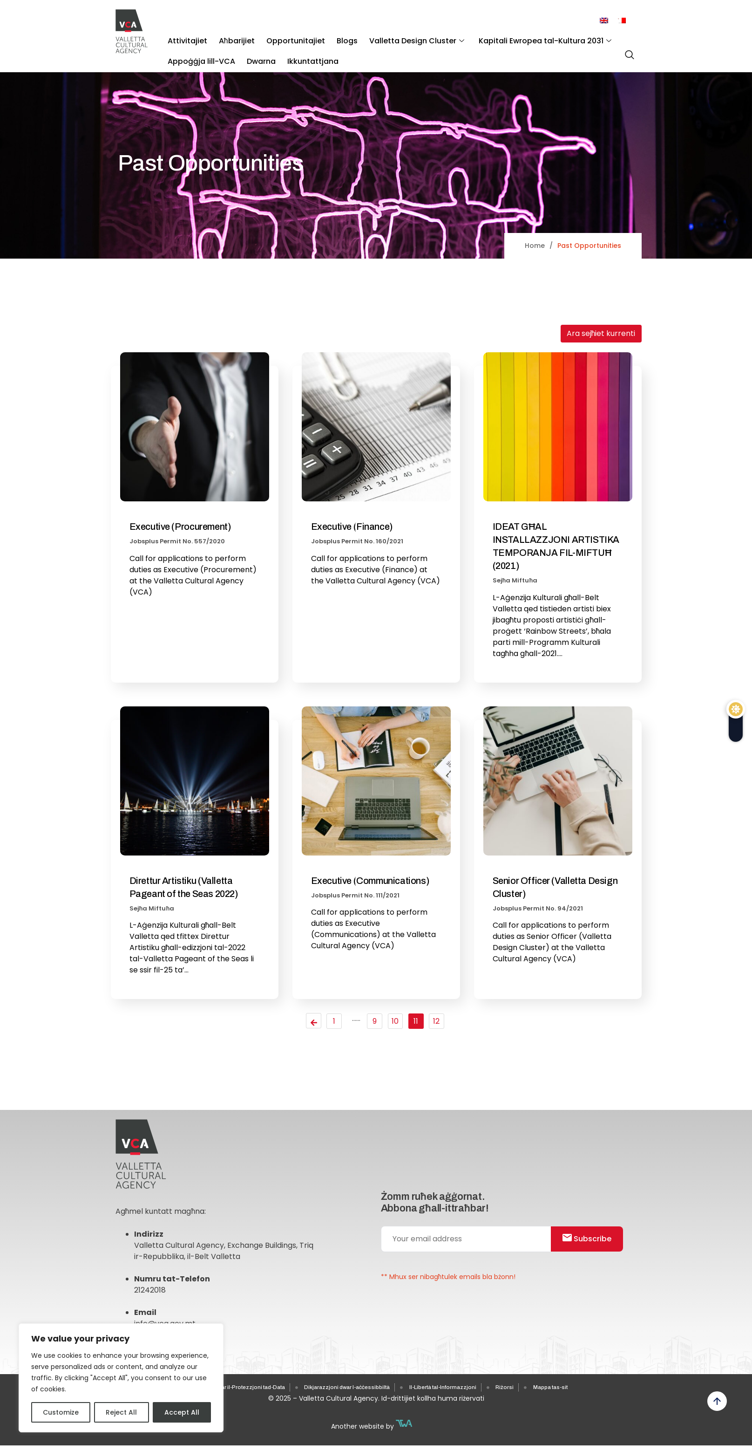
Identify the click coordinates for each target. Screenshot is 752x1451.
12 (441, 1022)
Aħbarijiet (228, 37)
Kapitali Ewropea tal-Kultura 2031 (514, 37)
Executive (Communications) (370, 881)
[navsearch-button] (627, 51)
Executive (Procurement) (180, 526)
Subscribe (592, 1247)
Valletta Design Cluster (391, 37)
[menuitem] (604, 20)
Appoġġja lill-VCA (198, 51)
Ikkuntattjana (299, 51)
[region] (121, 1377)
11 (419, 1022)
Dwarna (252, 51)
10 (397, 1022)
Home (535, 245)
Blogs (327, 37)
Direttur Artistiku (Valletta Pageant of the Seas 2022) (183, 887)
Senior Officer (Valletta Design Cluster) (555, 887)
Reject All (121, 1412)
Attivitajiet (184, 37)
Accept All (181, 1412)
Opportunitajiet (281, 37)
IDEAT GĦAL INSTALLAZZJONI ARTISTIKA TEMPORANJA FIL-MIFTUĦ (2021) (556, 546)
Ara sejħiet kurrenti (601, 333)
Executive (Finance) (352, 526)
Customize (61, 1412)
